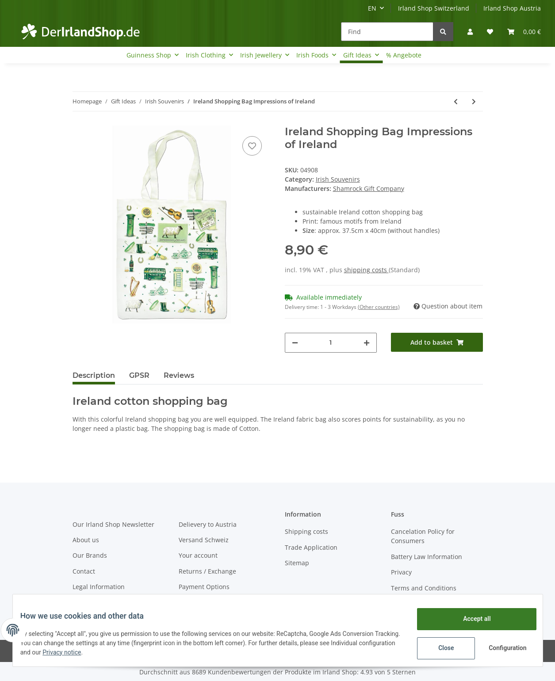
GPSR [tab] (139, 375)
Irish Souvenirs (338, 179)
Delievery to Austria (208, 524)
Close (439, 647)
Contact (84, 571)
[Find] (387, 31)
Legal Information (99, 586)
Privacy (401, 572)
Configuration (502, 647)
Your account (198, 555)
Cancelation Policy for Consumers (423, 536)
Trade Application (311, 547)
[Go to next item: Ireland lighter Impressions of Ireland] (474, 101)
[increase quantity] (366, 342)
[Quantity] (330, 342)
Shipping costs (306, 531)
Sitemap (297, 563)
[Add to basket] (437, 342)
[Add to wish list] (252, 146)
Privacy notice (106, 652)
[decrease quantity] (295, 342)
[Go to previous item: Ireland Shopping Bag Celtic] (456, 101)
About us (86, 540)
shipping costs (366, 270)
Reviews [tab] (179, 375)
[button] (470, 31)
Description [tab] (94, 375)
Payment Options (204, 586)
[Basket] (524, 31)
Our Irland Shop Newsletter (113, 524)
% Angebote (403, 55)
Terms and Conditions (423, 588)
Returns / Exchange (207, 571)
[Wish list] (490, 31)
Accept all (470, 618)
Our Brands (90, 555)
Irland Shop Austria (512, 8)
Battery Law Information (426, 556)
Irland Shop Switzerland (433, 8)
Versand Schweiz (204, 540)
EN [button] (372, 8)
